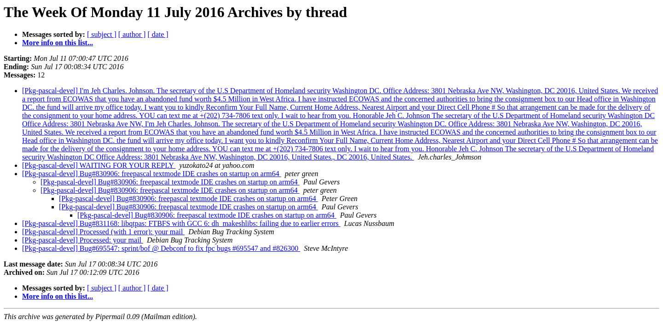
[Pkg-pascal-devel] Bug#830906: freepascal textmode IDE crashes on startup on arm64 (151, 174)
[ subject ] (101, 34)
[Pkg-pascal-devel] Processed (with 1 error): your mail (103, 232)
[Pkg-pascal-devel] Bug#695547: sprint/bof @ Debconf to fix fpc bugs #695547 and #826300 (161, 248)
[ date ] (157, 34)
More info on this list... (57, 43)
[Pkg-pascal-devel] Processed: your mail (82, 240)
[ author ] (132, 34)
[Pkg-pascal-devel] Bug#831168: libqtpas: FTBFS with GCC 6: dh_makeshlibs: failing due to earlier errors (181, 223)
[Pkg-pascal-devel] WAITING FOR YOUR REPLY (98, 165)
